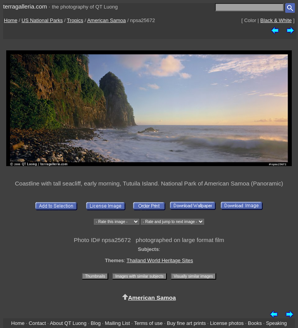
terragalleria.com (25, 6)
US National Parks (42, 20)
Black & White (276, 20)
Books (255, 323)
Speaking (276, 323)
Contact (37, 323)
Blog (96, 323)
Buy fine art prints (186, 323)
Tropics (75, 20)
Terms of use (148, 323)
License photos (227, 323)
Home (10, 20)
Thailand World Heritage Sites (159, 260)
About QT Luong (68, 323)
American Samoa (106, 20)
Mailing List (117, 323)
